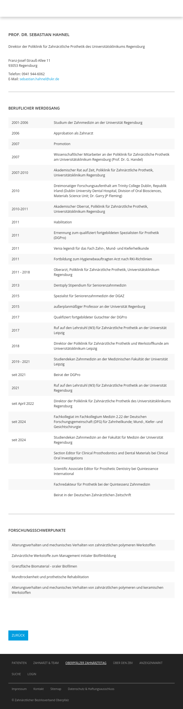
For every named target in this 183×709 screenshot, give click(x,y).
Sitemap (55, 689)
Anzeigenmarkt (151, 663)
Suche (16, 674)
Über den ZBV (123, 663)
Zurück (18, 635)
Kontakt (38, 689)
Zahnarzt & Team (46, 663)
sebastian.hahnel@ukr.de (39, 79)
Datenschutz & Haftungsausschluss (91, 689)
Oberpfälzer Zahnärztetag (86, 663)
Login (32, 674)
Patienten (19, 663)
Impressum (19, 689)
